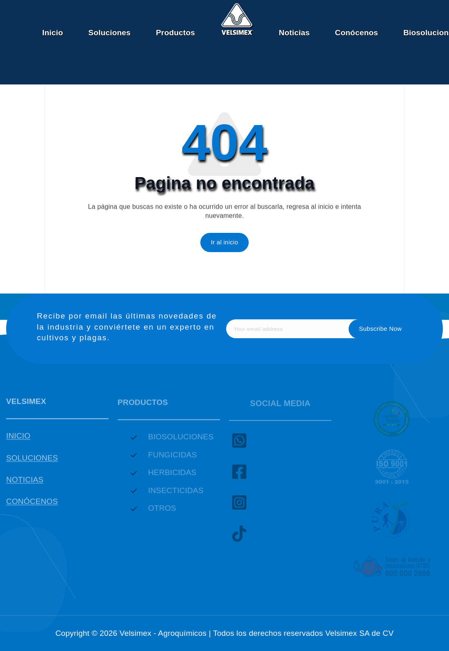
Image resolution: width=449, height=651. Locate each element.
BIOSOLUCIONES (180, 441)
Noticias (294, 32)
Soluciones (109, 32)
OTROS (162, 512)
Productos (175, 32)
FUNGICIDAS (172, 458)
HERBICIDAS (172, 476)
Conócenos (356, 32)
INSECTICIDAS (175, 494)
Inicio (52, 32)
